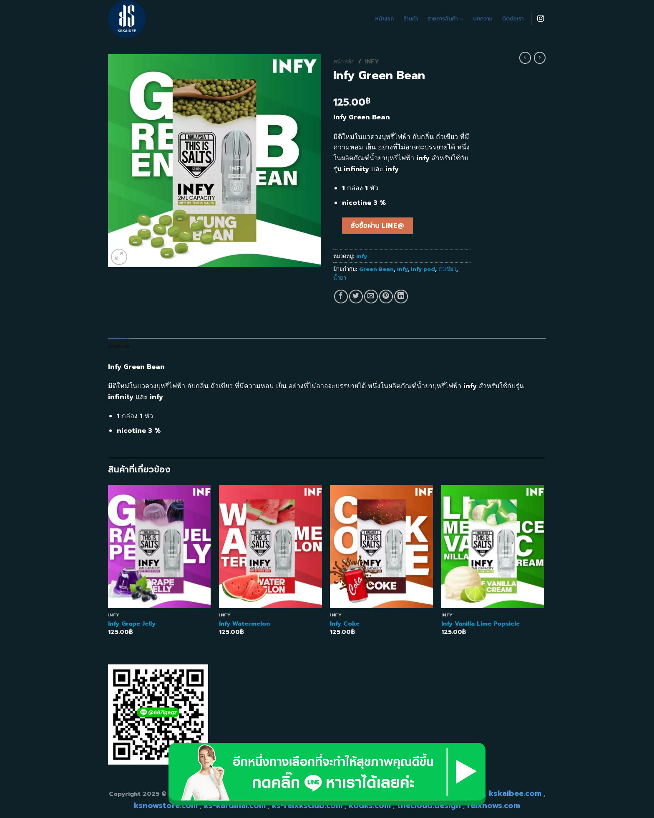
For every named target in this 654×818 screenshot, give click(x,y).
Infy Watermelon (244, 624)
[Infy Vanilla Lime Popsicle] (492, 546)
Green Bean (376, 269)
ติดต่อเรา (512, 19)
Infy (372, 61)
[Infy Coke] (381, 546)
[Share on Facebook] (341, 296)
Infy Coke (345, 624)
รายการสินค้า (445, 19)
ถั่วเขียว (447, 269)
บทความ (483, 19)
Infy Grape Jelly (132, 624)
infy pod (423, 269)
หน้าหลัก (344, 61)
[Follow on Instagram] (540, 19)
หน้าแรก (384, 19)
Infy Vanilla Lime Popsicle (480, 624)
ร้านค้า (410, 19)
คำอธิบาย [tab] (119, 346)
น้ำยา (339, 278)
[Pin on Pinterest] (386, 296)
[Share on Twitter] (356, 296)
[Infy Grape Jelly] (159, 546)
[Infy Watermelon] (270, 546)
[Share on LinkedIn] (401, 296)
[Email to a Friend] (371, 296)
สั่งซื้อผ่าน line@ (377, 226)
